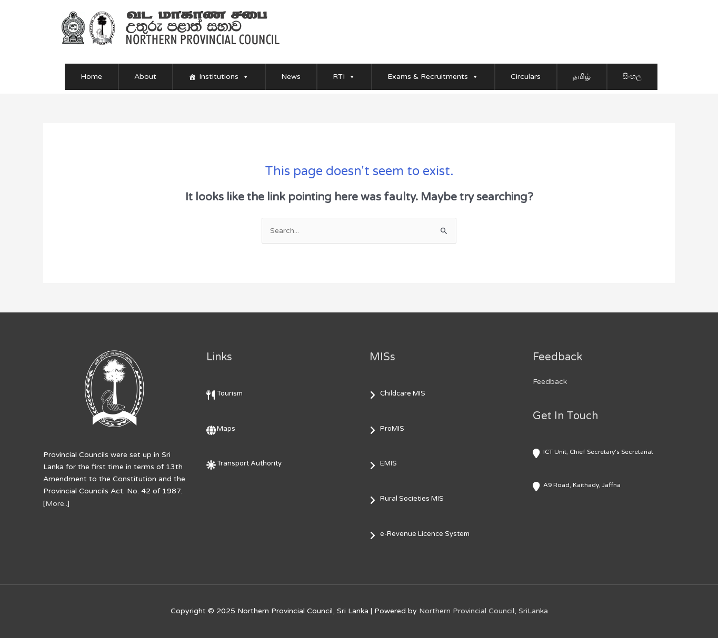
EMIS (388, 463)
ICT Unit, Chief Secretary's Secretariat (598, 451)
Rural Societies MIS (412, 498)
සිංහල (632, 76)
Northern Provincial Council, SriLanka (483, 610)
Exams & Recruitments (432, 77)
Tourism (230, 393)
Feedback (550, 381)
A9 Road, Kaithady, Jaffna (582, 485)
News (291, 76)
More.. (56, 503)
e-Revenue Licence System (425, 534)
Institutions (224, 77)
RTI (344, 77)
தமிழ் (582, 76)
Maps (226, 428)
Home (91, 76)
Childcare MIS (402, 393)
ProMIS (392, 428)
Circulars (526, 76)
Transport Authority (249, 463)
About (145, 76)
